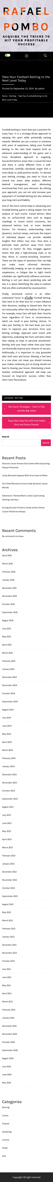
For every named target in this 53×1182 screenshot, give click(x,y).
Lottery (5, 1139)
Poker (5, 1147)
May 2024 (6, 734)
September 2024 (10, 701)
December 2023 (9, 774)
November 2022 (9, 879)
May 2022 (6, 912)
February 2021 (8, 1009)
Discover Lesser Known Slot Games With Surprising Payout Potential (26, 465)
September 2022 (10, 896)
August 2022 (7, 904)
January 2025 (8, 669)
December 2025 (9, 588)
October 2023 (8, 790)
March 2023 (7, 847)
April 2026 (7, 555)
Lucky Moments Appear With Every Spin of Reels (25, 475)
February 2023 (8, 855)
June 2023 (6, 823)
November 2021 (9, 952)
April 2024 (7, 742)
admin (41, 88)
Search (5, 436)
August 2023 (7, 806)
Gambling (7, 1131)
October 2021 (8, 961)
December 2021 (9, 944)
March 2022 (7, 920)
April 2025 (7, 644)
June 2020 (6, 1074)
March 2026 (7, 563)
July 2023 (6, 815)
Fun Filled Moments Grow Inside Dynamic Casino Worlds (25, 485)
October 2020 (8, 1042)
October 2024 (8, 693)
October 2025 (8, 604)
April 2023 (7, 839)
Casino (5, 1115)
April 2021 (7, 993)
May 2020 (6, 1082)
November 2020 (9, 1034)
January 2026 (8, 579)
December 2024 (9, 677)
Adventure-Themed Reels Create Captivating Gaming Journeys (23, 497)
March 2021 (7, 1001)
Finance (5, 1123)
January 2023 (8, 863)
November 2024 (9, 685)
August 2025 (7, 620)
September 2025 (10, 612)
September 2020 (10, 1050)
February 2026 (8, 571)
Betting (19, 398)
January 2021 (8, 1017)
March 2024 (7, 750)
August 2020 (7, 1058)
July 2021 (6, 969)
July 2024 (6, 717)
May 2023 (6, 831)
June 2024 (6, 725)
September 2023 (10, 798)
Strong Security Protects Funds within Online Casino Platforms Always (23, 509)
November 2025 (9, 596)
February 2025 (8, 661)
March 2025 (7, 652)
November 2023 (9, 782)
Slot (4, 1156)
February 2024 (8, 758)
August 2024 (7, 709)
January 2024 (8, 766)
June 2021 (6, 977)
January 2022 (8, 936)
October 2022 (8, 888)
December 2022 (9, 871)
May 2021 (6, 985)
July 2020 (6, 1066)
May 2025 (6, 636)
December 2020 (9, 1026)
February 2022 (8, 928)
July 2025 (6, 628)
